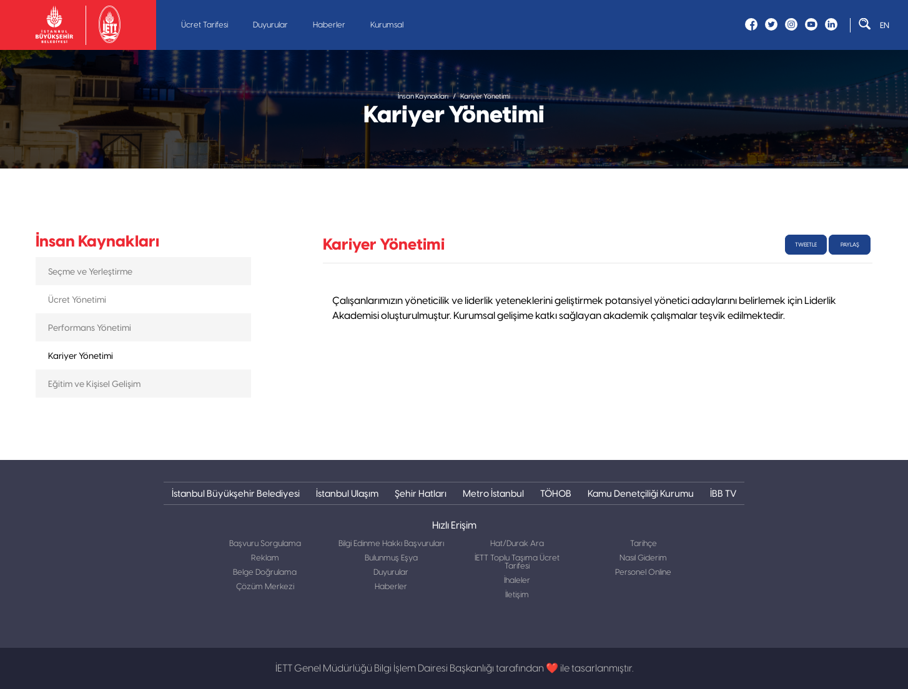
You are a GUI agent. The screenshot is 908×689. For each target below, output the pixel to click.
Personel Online (643, 573)
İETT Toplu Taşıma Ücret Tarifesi (517, 562)
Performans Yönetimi (89, 327)
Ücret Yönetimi (77, 299)
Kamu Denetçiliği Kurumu (641, 493)
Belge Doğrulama (265, 573)
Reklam (265, 558)
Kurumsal (386, 25)
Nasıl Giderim (643, 558)
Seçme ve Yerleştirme (90, 271)
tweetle (806, 244)
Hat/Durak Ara (517, 544)
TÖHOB (555, 493)
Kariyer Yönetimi (485, 96)
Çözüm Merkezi (265, 587)
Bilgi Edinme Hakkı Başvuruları (391, 544)
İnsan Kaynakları (423, 96)
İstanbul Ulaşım (347, 493)
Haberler (329, 25)
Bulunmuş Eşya (391, 558)
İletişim (517, 595)
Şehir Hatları (421, 493)
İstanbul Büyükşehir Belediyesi (236, 493)
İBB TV (723, 493)
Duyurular (270, 25)
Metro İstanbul (493, 493)
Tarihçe (643, 544)
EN (884, 25)
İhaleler (517, 581)
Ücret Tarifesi (204, 25)
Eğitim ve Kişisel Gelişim (94, 383)
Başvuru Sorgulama (265, 544)
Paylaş (850, 244)
